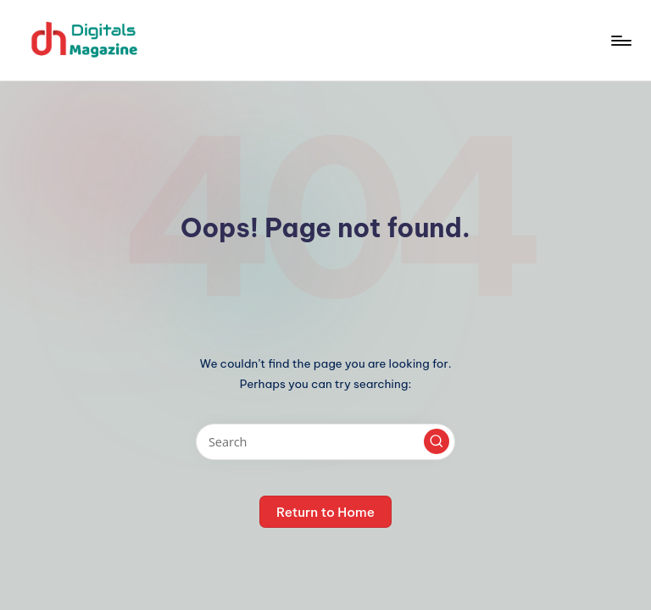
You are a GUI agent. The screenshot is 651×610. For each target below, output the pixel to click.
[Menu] (620, 41)
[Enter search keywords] (325, 442)
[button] (436, 441)
